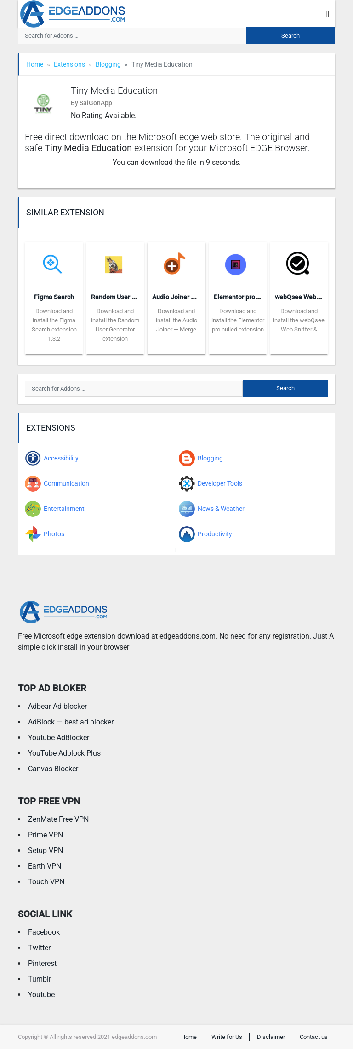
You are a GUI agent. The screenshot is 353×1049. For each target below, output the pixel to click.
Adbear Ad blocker (57, 706)
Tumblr (39, 979)
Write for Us (226, 1036)
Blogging (108, 64)
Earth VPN (44, 866)
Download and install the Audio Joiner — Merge (176, 320)
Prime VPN (45, 834)
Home (34, 64)
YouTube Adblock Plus (64, 753)
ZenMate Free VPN (58, 819)
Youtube (41, 994)
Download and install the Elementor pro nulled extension (237, 320)
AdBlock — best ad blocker (71, 722)
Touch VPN (46, 881)
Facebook (44, 932)
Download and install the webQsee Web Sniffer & (299, 320)
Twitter (39, 947)
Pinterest (42, 963)
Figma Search (54, 297)
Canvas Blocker (53, 768)
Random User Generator (126, 297)
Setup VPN (45, 850)
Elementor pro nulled (244, 297)
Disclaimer (271, 1036)
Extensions (69, 64)
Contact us (314, 1036)
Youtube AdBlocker (58, 737)
